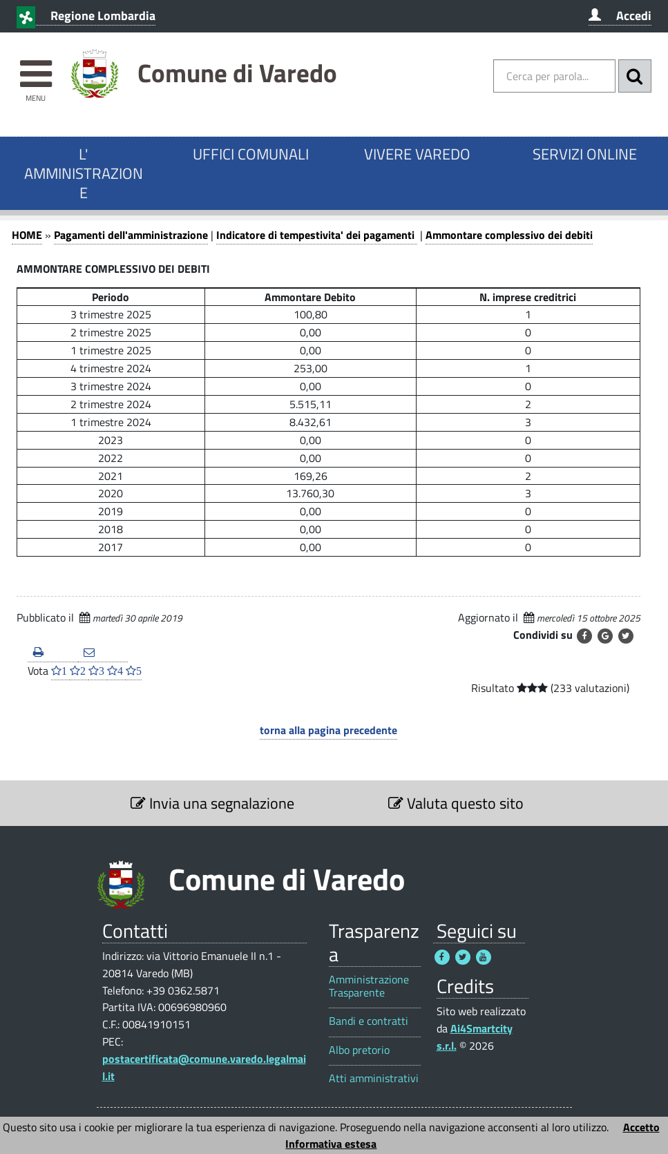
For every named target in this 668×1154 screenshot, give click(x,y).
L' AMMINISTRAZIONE (83, 173)
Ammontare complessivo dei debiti (509, 235)
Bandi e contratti (368, 1021)
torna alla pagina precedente (328, 730)
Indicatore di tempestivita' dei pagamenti (316, 235)
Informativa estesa (330, 1143)
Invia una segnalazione (212, 803)
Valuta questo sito (456, 803)
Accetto (641, 1127)
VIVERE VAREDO (417, 154)
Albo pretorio (359, 1050)
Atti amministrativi (374, 1078)
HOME (27, 235)
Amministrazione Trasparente (369, 986)
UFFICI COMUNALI (251, 154)
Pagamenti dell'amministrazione (131, 235)
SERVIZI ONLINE (585, 154)
